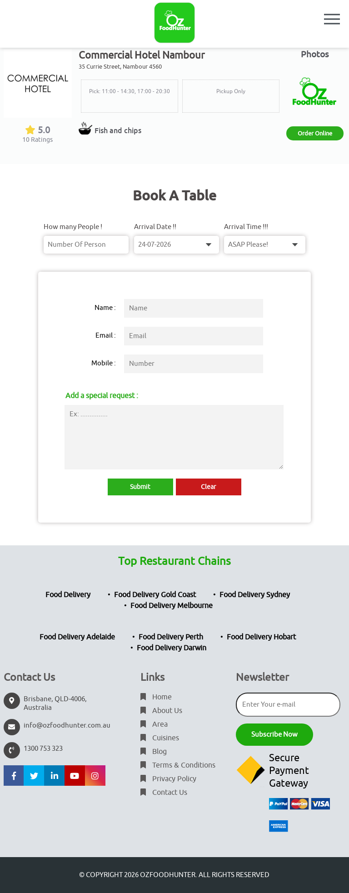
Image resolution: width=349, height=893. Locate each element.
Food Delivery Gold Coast (155, 594)
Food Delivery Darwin (171, 648)
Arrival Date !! (155, 227)
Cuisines (159, 738)
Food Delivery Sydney (254, 594)
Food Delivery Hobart (261, 637)
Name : (105, 308)
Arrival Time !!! (246, 227)
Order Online (315, 133)
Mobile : (103, 363)
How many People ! (73, 227)
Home (156, 697)
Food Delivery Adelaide (77, 637)
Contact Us (163, 792)
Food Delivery (67, 594)
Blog (153, 751)
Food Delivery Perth (171, 637)
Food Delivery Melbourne (171, 605)
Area (154, 724)
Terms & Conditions (177, 765)
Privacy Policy (168, 778)
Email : (105, 335)
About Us (161, 710)
